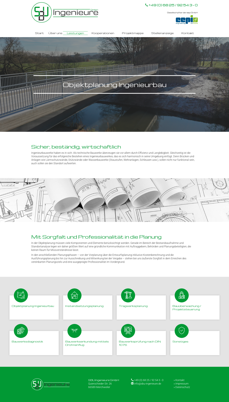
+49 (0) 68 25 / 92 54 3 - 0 (171, 5)
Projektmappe (133, 33)
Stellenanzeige (162, 33)
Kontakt (187, 33)
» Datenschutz (182, 387)
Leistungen (75, 33)
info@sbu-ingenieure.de (146, 383)
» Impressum (181, 383)
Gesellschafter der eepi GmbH (182, 17)
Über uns (55, 33)
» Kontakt (179, 380)
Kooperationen (103, 33)
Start (39, 33)
